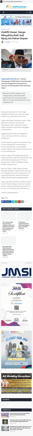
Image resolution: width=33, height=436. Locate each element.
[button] (29, 2)
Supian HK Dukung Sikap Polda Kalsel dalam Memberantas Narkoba (19, 414)
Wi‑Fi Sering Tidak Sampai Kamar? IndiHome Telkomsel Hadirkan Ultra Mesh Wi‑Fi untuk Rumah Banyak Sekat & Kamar (15, 2)
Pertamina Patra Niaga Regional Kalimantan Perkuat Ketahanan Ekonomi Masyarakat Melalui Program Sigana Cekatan (8, 251)
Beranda (3, 29)
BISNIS (8, 29)
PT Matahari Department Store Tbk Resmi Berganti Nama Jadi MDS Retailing (24, 225)
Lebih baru (5, 263)
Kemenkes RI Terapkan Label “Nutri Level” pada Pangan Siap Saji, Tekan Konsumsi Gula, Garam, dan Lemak (21, 428)
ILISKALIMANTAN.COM (9, 79)
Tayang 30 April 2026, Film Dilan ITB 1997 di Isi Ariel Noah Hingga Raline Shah (20, 420)
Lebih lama (28, 263)
